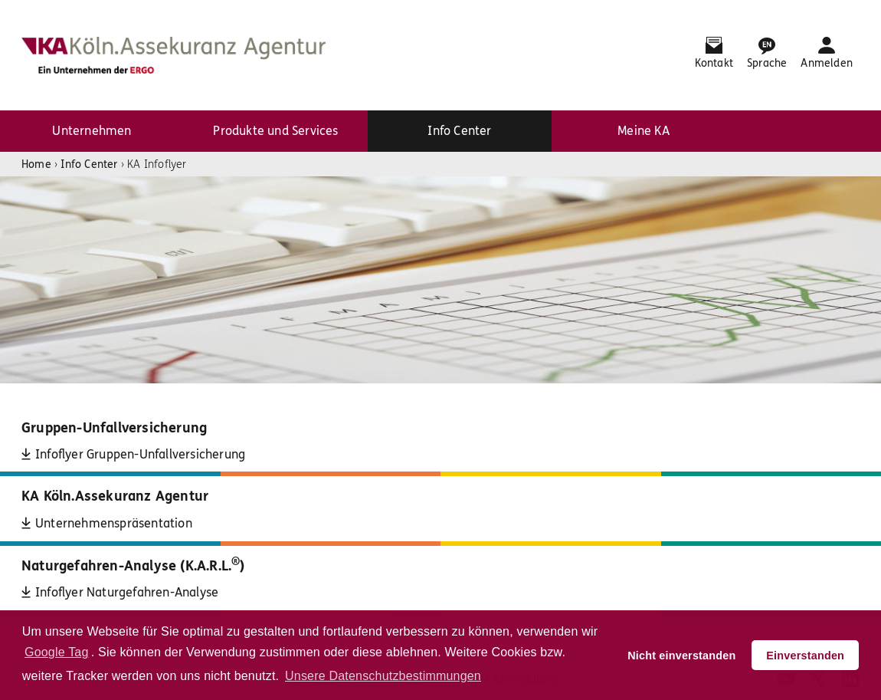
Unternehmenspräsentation (113, 523)
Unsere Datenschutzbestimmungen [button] (383, 675)
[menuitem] (92, 131)
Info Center (89, 164)
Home (36, 164)
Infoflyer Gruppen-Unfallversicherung (140, 454)
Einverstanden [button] (805, 655)
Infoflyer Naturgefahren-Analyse (126, 592)
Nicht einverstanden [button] (681, 655)
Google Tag (57, 652)
